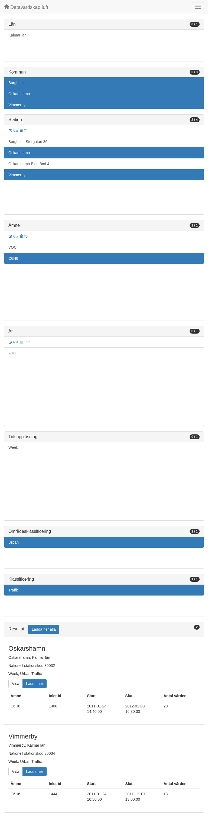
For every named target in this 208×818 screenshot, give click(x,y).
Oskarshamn (19, 94)
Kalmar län (17, 35)
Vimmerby (16, 105)
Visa (15, 683)
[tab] (104, 629)
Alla (13, 131)
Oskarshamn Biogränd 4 (28, 164)
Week (13, 447)
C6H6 (13, 258)
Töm (25, 131)
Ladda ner (34, 683)
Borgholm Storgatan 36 (27, 141)
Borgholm (16, 83)
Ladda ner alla (44, 629)
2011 (12, 353)
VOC (12, 247)
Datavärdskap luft (26, 7)
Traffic (13, 590)
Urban (13, 542)
